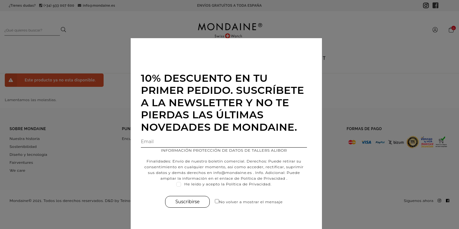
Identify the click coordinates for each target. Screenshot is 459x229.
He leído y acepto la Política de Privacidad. (231, 184)
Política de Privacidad (266, 178)
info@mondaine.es (235, 172)
